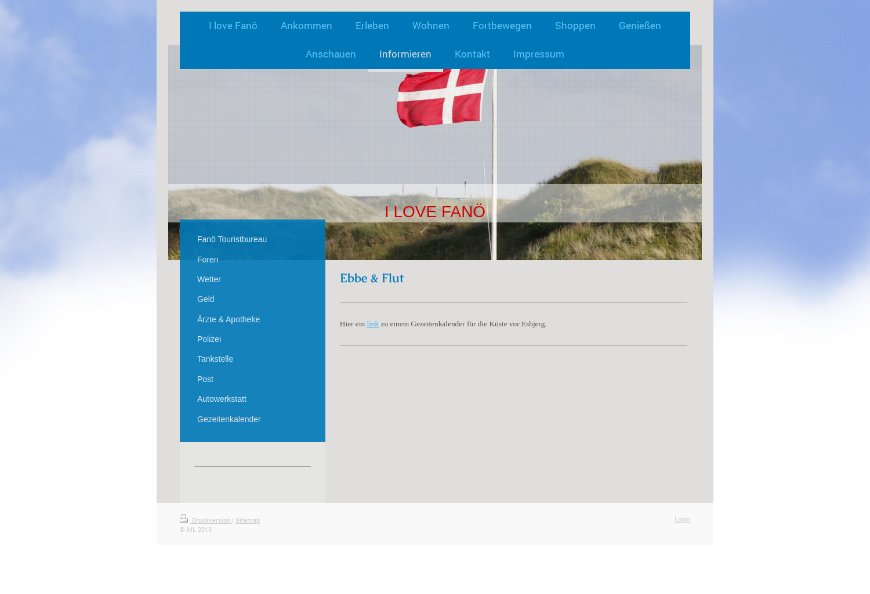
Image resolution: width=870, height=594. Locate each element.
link (373, 323)
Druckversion (206, 520)
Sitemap (247, 520)
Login (682, 518)
